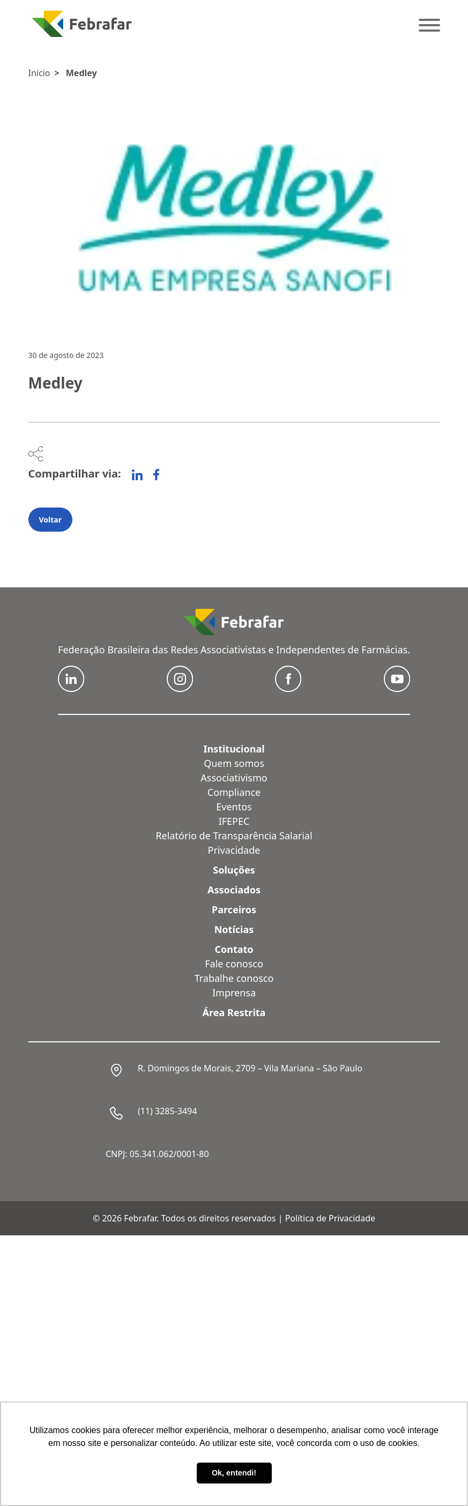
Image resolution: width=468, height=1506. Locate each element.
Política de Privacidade (330, 1218)
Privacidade (234, 850)
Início (39, 73)
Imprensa (234, 992)
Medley (81, 73)
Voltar (50, 520)
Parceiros (234, 909)
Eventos (233, 806)
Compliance (234, 792)
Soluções (234, 869)
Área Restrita (234, 1012)
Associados (234, 889)
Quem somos (234, 763)
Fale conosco (234, 963)
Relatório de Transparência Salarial (233, 835)
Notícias (234, 929)
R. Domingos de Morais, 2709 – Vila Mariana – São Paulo (250, 1068)
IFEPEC (234, 821)
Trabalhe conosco (234, 978)
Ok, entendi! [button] (234, 1472)
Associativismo (233, 777)
